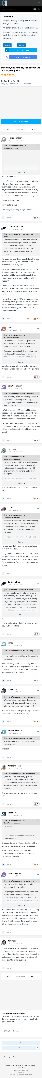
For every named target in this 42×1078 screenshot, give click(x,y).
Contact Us (21, 1068)
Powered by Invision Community (21, 1075)
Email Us (21, 1072)
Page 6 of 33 (21, 129)
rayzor (28, 697)
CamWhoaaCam (10, 459)
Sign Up (21, 45)
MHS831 (30, 590)
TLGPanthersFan (10, 337)
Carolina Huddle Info (21, 1070)
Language (9, 1065)
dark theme (8, 35)
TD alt (28, 394)
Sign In (7, 45)
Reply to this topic (21, 121)
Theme (19, 1065)
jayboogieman (9, 148)
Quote (9, 218)
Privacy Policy (30, 1065)
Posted (15, 140)
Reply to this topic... (12, 1031)
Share (21, 1043)
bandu (28, 773)
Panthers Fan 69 (11, 81)
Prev (7, 129)
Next (34, 129)
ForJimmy (29, 234)
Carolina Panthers (23, 84)
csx (27, 738)
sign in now (22, 1019)
